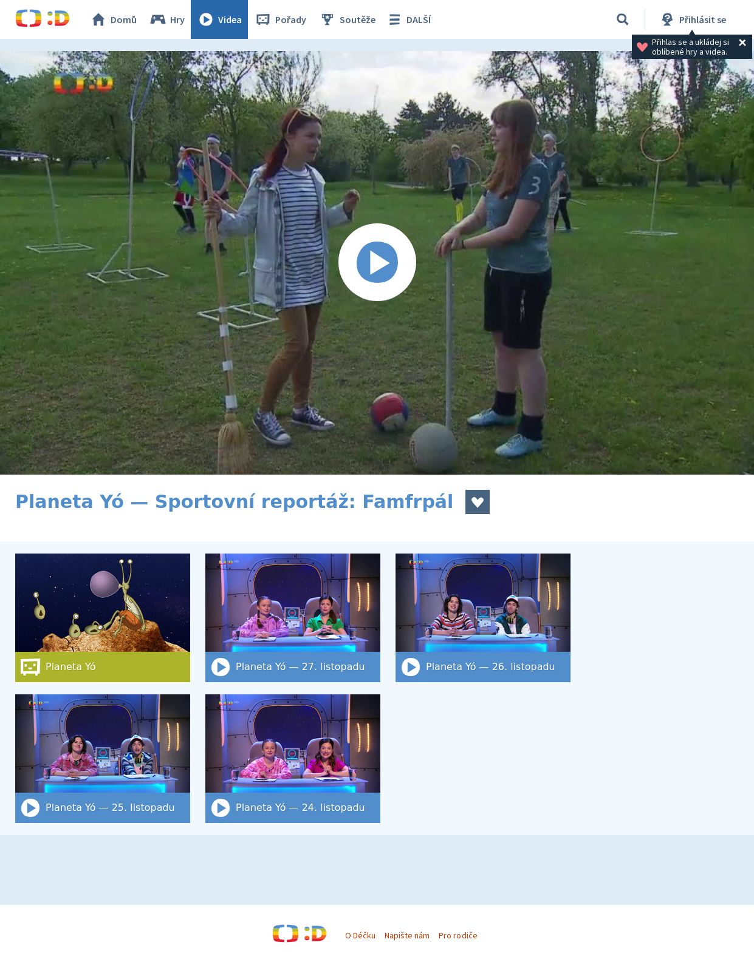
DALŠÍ (408, 19)
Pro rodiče (458, 935)
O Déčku (360, 935)
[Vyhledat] (623, 19)
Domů (113, 19)
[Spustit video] (377, 263)
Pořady (280, 19)
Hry (167, 19)
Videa (219, 19)
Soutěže (346, 19)
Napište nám (407, 935)
